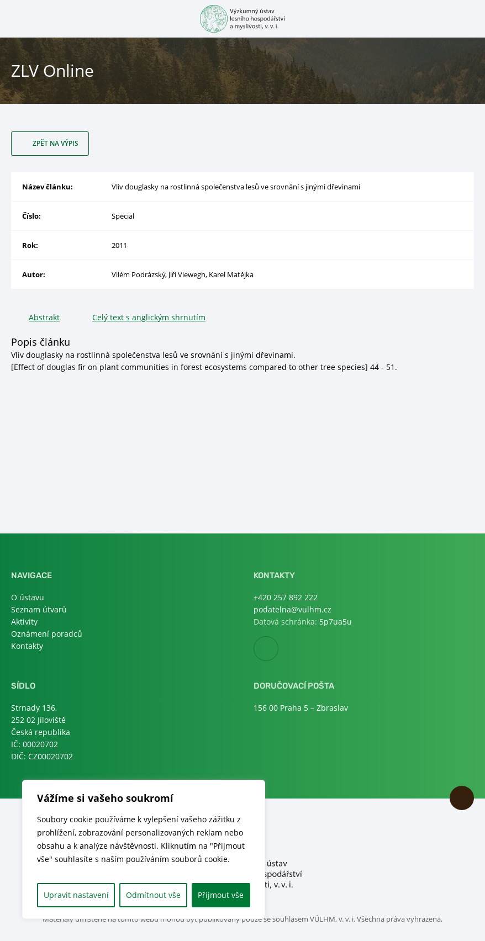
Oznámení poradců (46, 633)
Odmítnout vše (153, 895)
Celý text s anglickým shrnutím (148, 317)
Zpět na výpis (55, 143)
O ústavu (27, 597)
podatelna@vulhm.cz (292, 609)
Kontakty (27, 646)
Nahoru (462, 798)
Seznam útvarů (39, 609)
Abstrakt (44, 317)
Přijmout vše (221, 895)
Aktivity (24, 621)
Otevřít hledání (467, 18)
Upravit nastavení (76, 895)
